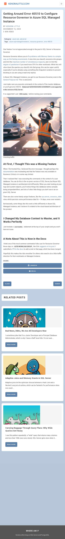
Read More (11, 344)
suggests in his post (47, 246)
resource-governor (36, 42)
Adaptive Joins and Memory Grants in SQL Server (28, 378)
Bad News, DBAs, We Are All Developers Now (25, 331)
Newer (57, 284)
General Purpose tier (10, 80)
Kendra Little (13, 26)
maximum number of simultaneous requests (29, 62)
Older (7, 284)
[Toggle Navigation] (62, 4)
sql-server (23, 39)
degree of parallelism (11, 65)
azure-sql (15, 39)
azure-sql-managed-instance (19, 42)
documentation (8, 172)
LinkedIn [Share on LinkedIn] (32, 265)
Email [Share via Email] (32, 271)
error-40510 (48, 42)
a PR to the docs (17, 249)
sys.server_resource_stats (52, 197)
